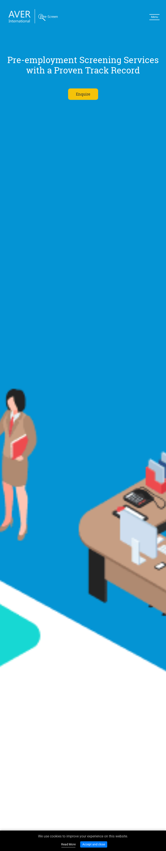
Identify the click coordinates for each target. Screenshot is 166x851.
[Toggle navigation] (154, 17)
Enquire (83, 94)
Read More (68, 844)
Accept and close (93, 844)
